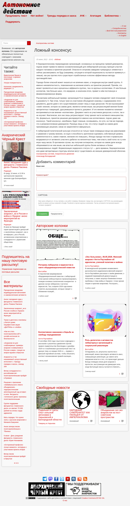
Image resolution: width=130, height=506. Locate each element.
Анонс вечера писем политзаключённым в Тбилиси (12, 429)
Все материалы (13, 284)
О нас (65, 500)
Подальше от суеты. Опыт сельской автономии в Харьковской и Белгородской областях (50, 415)
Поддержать (13, 21)
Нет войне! (37, 15)
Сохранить (42, 214)
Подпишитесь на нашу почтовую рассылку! (15, 261)
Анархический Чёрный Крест (13, 137)
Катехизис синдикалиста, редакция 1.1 (13, 87)
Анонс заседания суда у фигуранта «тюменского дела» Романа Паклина (16, 164)
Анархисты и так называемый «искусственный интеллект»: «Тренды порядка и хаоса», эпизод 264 (15, 114)
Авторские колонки (52, 226)
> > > (16, 463)
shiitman (58, 59)
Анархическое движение (64, 154)
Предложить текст (16, 15)
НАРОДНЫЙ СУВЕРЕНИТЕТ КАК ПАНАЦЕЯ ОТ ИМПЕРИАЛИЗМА (79, 413)
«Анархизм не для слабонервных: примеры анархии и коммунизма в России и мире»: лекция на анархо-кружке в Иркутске (14, 103)
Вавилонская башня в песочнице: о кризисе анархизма (12, 77)
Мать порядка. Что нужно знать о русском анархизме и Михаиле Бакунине (15, 419)
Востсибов (42, 271)
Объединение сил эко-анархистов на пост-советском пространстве (112, 413)
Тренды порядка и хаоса (61, 15)
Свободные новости (53, 388)
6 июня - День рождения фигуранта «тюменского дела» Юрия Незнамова (13, 438)
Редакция (7, 171)
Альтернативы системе (45, 43)
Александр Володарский (45, 156)
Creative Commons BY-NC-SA (93, 498)
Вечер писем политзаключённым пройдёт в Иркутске (15, 456)
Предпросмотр (56, 214)
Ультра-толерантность (12, 83)
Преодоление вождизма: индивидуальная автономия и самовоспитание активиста (15, 94)
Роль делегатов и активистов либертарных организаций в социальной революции (99, 343)
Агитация (95, 15)
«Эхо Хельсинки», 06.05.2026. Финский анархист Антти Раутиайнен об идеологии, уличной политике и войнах (104, 259)
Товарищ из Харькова (46, 423)
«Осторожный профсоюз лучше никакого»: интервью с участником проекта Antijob (15, 124)
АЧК (83, 15)
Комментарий (42, 175)
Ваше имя (40, 166)
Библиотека (113, 15)
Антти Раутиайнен (92, 266)
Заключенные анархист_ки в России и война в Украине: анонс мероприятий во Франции (16, 216)
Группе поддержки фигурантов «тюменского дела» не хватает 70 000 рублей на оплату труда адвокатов (13, 408)
